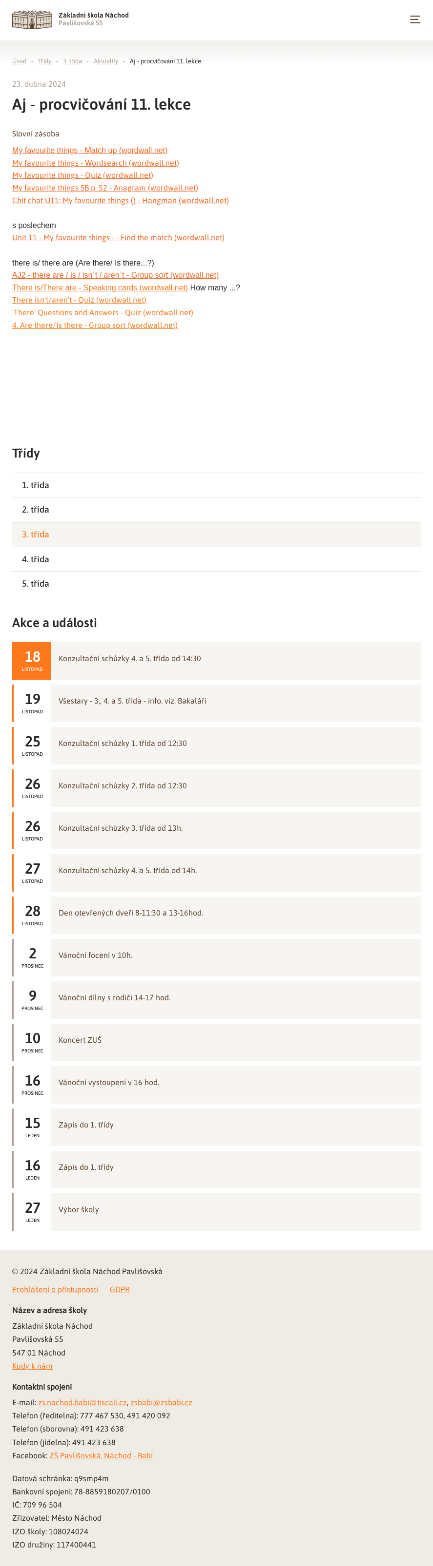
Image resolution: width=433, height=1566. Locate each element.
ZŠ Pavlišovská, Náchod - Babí (101, 1455)
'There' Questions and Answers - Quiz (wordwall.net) (102, 312)
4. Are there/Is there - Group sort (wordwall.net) (95, 325)
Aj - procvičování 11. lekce (165, 61)
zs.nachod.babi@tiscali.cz (82, 1402)
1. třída (35, 485)
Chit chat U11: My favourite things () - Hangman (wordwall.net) (120, 200)
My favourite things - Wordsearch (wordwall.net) (95, 162)
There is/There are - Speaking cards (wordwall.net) (100, 288)
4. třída (35, 559)
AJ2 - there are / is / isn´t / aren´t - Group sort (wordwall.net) (115, 275)
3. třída (72, 61)
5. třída (35, 583)
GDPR (120, 1289)
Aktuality (106, 61)
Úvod (19, 61)
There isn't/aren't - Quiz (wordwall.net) (79, 299)
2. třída (35, 509)
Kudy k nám (32, 1365)
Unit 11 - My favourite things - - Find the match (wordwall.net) (118, 237)
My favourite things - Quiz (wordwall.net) (82, 175)
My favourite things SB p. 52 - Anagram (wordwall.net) (105, 187)
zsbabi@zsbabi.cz (161, 1402)
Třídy (44, 61)
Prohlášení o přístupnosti (55, 1289)
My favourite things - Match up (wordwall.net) (89, 150)
